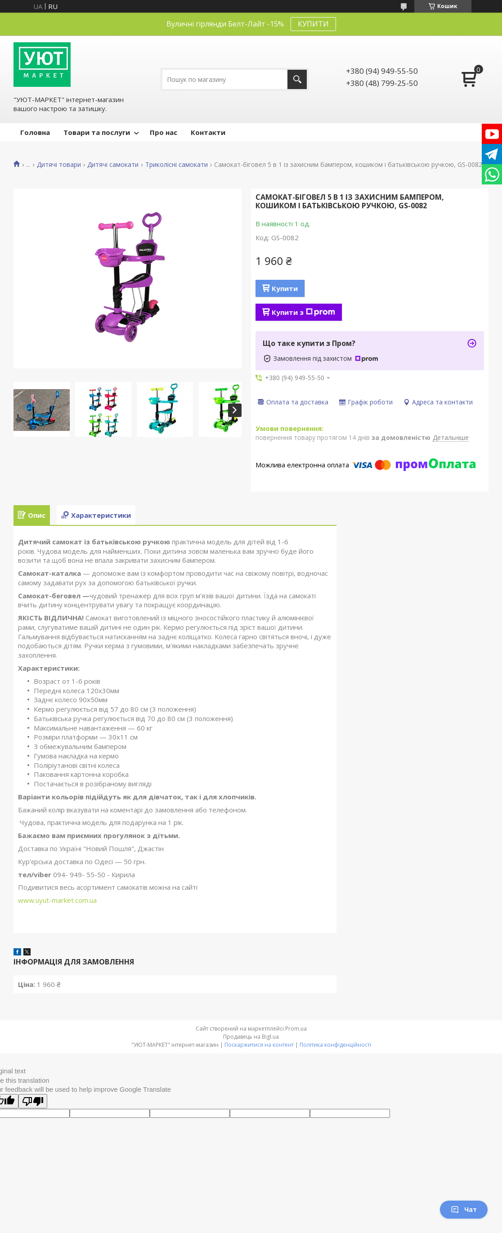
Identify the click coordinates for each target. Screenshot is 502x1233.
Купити (285, 288)
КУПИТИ (313, 24)
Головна (35, 132)
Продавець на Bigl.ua (251, 1036)
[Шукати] (297, 79)
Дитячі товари (59, 165)
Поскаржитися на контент (259, 1045)
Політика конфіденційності (335, 1045)
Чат (464, 1209)
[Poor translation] (32, 1101)
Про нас (163, 132)
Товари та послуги (96, 132)
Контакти (208, 132)
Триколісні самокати (176, 165)
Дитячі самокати (113, 165)
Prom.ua (296, 1028)
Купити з (303, 312)
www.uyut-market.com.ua (57, 900)
